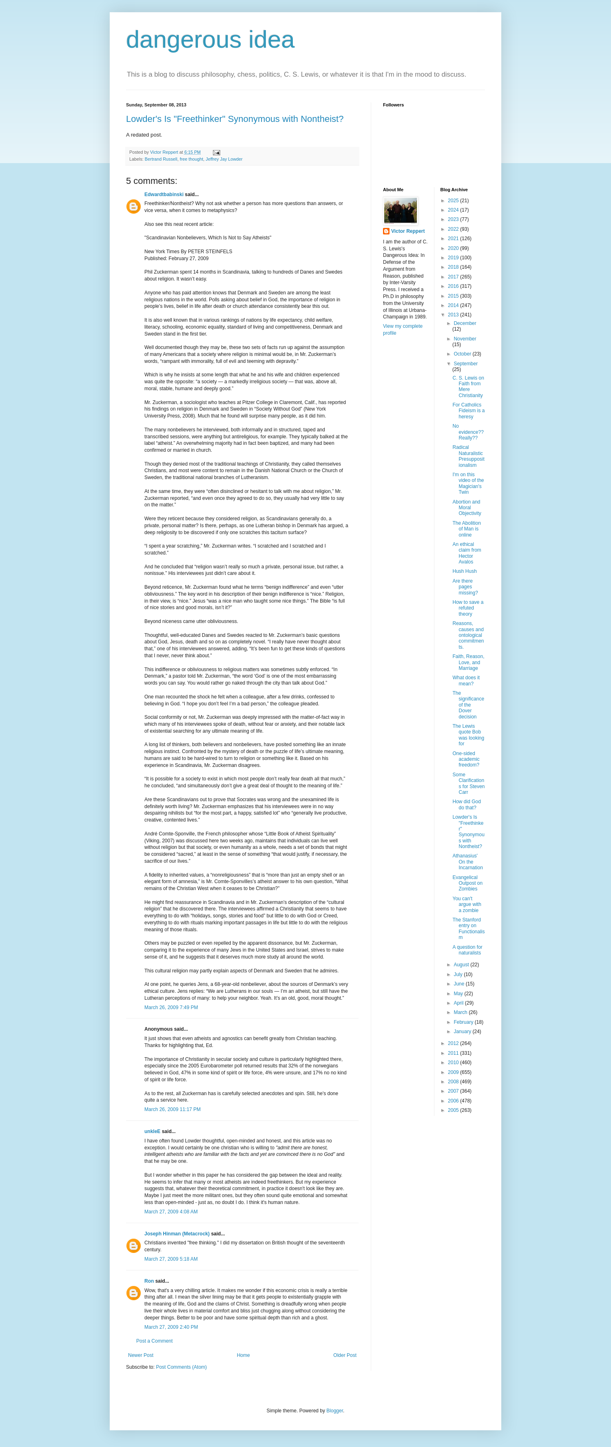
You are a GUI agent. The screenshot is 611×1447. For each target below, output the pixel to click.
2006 (454, 1101)
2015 (454, 296)
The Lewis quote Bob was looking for (468, 735)
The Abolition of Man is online (466, 529)
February (464, 1022)
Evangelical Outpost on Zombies (467, 883)
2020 (454, 248)
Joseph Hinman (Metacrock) (177, 1234)
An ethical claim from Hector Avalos (466, 553)
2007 (454, 1091)
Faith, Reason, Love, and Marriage (468, 662)
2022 (454, 229)
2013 (454, 315)
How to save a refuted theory (467, 608)
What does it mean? (466, 680)
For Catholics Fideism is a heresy (468, 411)
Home (243, 1355)
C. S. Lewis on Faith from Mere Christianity (468, 386)
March (461, 1012)
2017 (454, 277)
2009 (454, 1072)
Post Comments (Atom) (181, 1367)
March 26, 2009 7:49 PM (171, 1007)
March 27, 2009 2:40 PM (171, 1327)
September (466, 364)
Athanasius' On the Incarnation (467, 861)
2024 (454, 210)
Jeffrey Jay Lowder (224, 159)
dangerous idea (210, 39)
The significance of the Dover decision (468, 705)
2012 (454, 1043)
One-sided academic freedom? (465, 759)
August (462, 965)
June (459, 984)
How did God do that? (466, 804)
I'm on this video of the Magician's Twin (468, 483)
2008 (454, 1082)
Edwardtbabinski (164, 194)
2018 (454, 267)
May (459, 993)
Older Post (344, 1355)
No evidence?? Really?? (467, 432)
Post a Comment (154, 1341)
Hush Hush (464, 571)
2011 (454, 1053)
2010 (454, 1062)
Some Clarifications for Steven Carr (468, 783)
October (463, 354)
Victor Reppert (408, 231)
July (459, 974)
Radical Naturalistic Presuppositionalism (468, 456)
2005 (454, 1110)
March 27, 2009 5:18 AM (171, 1259)
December (465, 323)
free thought (192, 159)
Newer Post (140, 1355)
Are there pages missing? (465, 587)
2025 (454, 200)
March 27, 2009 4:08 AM (171, 1212)
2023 (454, 219)
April (459, 1003)
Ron (149, 1281)
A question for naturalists (467, 950)
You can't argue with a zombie (466, 904)
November (465, 339)
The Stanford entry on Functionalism (468, 928)
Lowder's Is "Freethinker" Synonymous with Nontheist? (234, 119)
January (463, 1031)
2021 (454, 238)
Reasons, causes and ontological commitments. (468, 635)
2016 (454, 286)
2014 (454, 305)
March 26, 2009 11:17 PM (172, 1109)
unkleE (152, 1131)
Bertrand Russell (161, 159)
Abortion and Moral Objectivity (466, 508)
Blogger (334, 1411)
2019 (454, 258)
